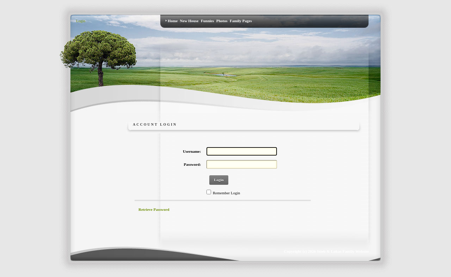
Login (80, 21)
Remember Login (226, 193)
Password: (192, 164)
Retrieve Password (153, 209)
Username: (192, 151)
